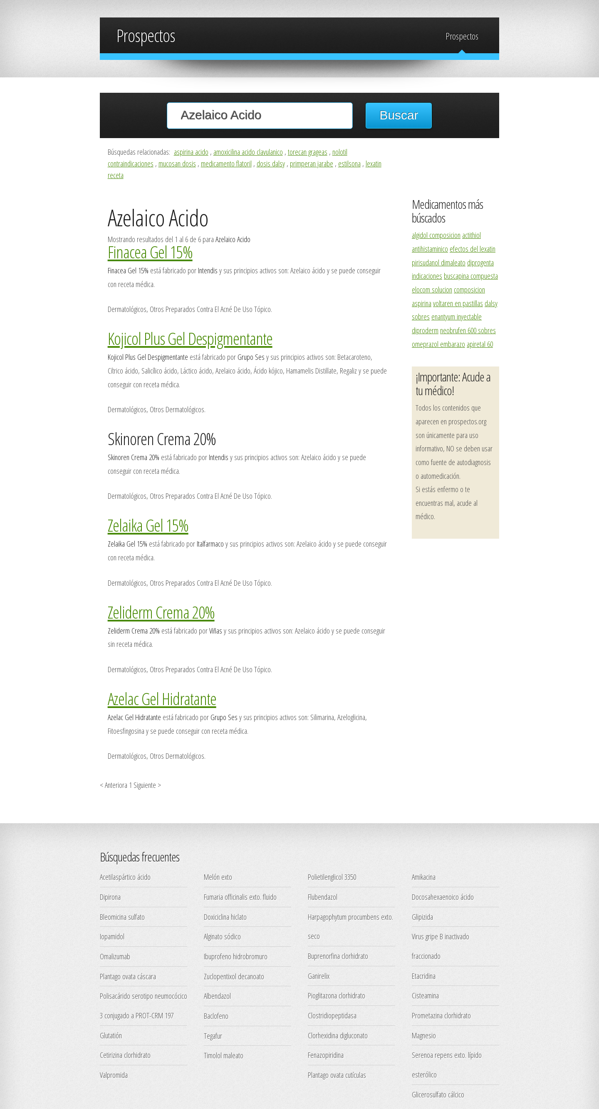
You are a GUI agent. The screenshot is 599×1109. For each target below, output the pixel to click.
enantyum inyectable (456, 316)
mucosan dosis (177, 163)
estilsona (349, 163)
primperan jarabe (311, 163)
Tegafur (213, 1035)
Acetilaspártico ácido (125, 876)
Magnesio (424, 1035)
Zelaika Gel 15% (148, 525)
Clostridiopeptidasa (332, 1015)
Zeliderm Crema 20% (161, 612)
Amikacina (424, 876)
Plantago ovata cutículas (337, 1074)
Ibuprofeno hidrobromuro (235, 956)
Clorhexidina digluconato (338, 1035)
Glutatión (111, 1035)
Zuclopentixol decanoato (234, 976)
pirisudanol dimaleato (438, 262)
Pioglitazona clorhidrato (336, 995)
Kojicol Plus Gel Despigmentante (190, 338)
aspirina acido (191, 151)
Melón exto (218, 876)
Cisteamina (425, 995)
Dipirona (110, 896)
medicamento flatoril (226, 163)
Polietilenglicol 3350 (332, 876)
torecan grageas (307, 151)
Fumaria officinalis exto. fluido (240, 896)
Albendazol (217, 995)
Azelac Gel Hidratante (162, 698)
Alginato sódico (222, 936)
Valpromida (114, 1074)
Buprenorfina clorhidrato (338, 956)
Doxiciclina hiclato (225, 916)
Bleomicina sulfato (122, 916)
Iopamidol (112, 936)
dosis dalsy (271, 163)
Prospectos (462, 36)
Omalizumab (115, 956)
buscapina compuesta (471, 275)
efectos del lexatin (472, 248)
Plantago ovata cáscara (128, 976)
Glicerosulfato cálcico (438, 1094)
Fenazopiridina (326, 1055)
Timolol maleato (223, 1055)
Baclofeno (216, 1015)
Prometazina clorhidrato (441, 1015)
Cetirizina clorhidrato (125, 1055)
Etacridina (424, 975)
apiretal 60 (480, 344)
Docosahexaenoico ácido (443, 896)
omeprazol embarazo (438, 344)
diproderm (425, 330)
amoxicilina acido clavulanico (248, 151)
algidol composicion (436, 235)
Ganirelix (318, 975)
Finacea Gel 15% (150, 251)
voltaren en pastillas (458, 303)
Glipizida (422, 916)
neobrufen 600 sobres (468, 330)
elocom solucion (432, 289)
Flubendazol (322, 896)
